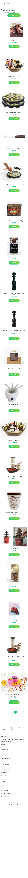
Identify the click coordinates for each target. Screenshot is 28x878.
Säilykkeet (3, 767)
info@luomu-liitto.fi (6, 744)
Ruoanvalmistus (5, 764)
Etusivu (3, 12)
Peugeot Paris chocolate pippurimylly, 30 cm (14, 293)
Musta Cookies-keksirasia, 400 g (14, 221)
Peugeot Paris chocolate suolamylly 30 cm (14, 331)
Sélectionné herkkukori (14, 440)
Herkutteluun (4, 753)
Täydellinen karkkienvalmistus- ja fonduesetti (14, 695)
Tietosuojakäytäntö (6, 793)
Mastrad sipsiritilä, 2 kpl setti (14, 112)
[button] (5, 712)
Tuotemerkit (4, 772)
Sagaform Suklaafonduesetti (14, 404)
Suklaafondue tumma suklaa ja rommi (14, 476)
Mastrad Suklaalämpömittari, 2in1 (14, 148)
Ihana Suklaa (14, 40)
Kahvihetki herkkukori (14, 76)
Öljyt (2, 761)
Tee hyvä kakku (14, 621)
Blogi (2, 785)
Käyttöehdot (4, 790)
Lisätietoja (14, 46)
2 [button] (15, 712)
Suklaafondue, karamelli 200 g (14, 512)
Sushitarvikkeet (5, 769)
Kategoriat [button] (13, 15)
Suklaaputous (14, 548)
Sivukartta (3, 796)
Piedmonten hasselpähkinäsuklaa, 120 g (14, 368)
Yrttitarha (3, 775)
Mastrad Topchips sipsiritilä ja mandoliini (14, 185)
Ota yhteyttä (4, 787)
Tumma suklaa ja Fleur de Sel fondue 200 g (14, 657)
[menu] (25, 3)
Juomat (3, 756)
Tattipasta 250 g (14, 585)
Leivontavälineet (5, 758)
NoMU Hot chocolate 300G (14, 257)
